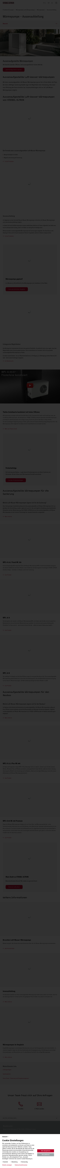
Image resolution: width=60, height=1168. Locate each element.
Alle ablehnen (46, 1154)
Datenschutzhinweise (21, 1165)
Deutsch (5, 1136)
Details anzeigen (7, 1165)
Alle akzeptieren (45, 1151)
